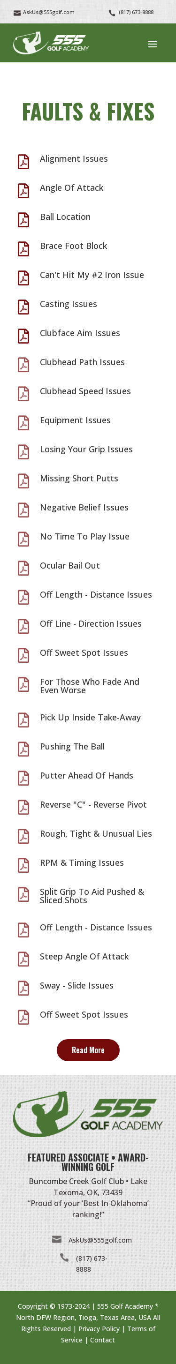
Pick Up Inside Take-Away (90, 717)
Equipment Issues (75, 420)
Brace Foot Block (73, 245)
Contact (102, 1339)
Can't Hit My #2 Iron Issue (92, 274)
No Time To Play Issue (85, 536)
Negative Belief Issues (84, 507)
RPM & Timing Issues (82, 862)
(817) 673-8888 (136, 11)
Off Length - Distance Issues (96, 594)
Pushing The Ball (72, 746)
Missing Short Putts (79, 478)
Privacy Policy (99, 1328)
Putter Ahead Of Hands (86, 775)
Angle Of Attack (71, 187)
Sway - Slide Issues (77, 985)
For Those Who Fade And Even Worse (89, 686)
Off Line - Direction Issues (91, 623)
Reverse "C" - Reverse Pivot (93, 804)
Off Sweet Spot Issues (84, 652)
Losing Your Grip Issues (86, 449)
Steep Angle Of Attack (84, 956)
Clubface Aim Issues (80, 332)
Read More (88, 1050)
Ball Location (65, 216)
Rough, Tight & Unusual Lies (96, 833)
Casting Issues (68, 303)
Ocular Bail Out (70, 565)
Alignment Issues (74, 158)
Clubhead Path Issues (82, 361)
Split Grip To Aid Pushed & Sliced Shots (92, 896)
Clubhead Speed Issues (85, 391)
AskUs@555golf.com (100, 1240)
